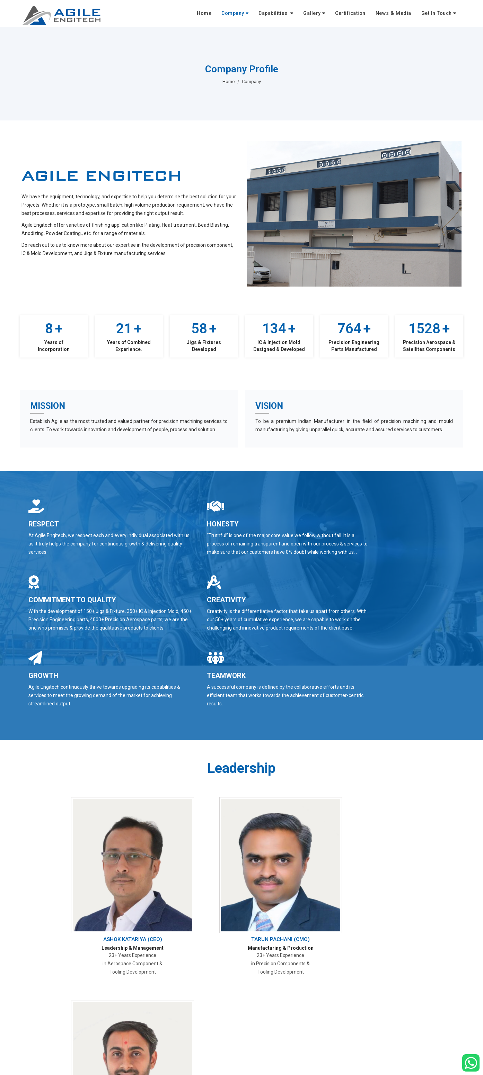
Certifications (266, 1064)
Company (245, 14)
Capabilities (285, 14)
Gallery (321, 14)
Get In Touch (438, 14)
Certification (357, 14)
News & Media (398, 14)
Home (218, 14)
